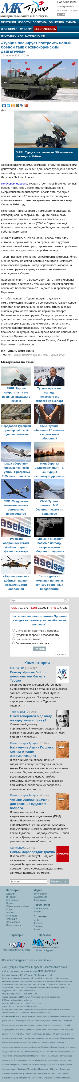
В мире (10, 903)
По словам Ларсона (14, 183)
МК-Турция (8, 22)
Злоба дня (11, 919)
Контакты (38, 923)
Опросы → (61, 654)
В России (11, 897)
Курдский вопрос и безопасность (37, 634)
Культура (26, 29)
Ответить (39, 648)
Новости (24, 22)
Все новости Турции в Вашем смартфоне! (27, 960)
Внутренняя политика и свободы (37, 630)
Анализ (10, 912)
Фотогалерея (13, 922)
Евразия (10, 893)
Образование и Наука (17, 906)
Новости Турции (31, 355)
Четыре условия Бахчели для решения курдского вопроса (30, 804)
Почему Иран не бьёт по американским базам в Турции (29, 676)
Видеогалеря (40, 897)
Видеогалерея (13, 925)
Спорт (9, 909)
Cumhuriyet (17, 847)
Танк (45, 355)
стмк (61, 355)
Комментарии (35, 35)
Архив (36, 929)
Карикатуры (39, 900)
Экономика (9, 29)
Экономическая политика (32, 643)
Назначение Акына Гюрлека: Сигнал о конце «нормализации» (32, 751)
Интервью (11, 915)
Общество (56, 22)
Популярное (12, 900)
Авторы (37, 911)
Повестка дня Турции (24, 743)
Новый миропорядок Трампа (32, 852)
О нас (36, 920)
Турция (53, 355)
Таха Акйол (17, 711)
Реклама (38, 926)
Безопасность (45, 29)
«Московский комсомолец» (18, 971)
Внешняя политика (28, 639)
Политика (40, 22)
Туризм (71, 22)
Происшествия (12, 35)
